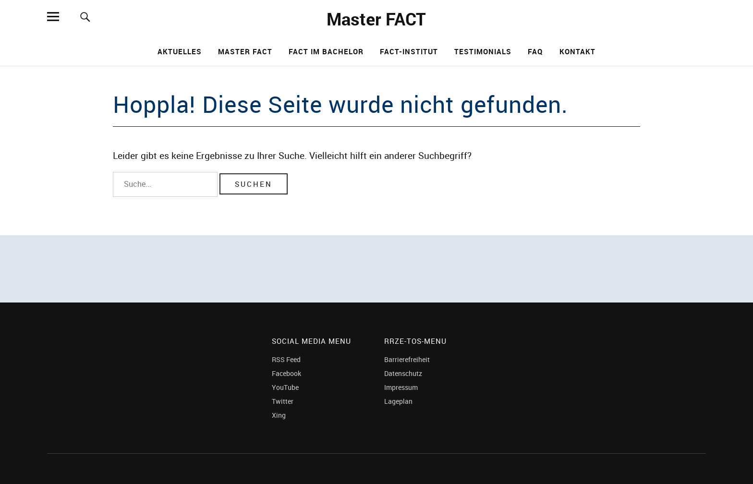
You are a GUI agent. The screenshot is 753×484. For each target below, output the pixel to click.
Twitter (282, 401)
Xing (279, 415)
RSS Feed (286, 359)
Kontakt (577, 51)
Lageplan (398, 401)
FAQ (535, 51)
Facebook (286, 373)
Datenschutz (403, 373)
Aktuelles (180, 51)
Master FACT (376, 18)
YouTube (285, 387)
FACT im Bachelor (326, 51)
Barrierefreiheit (407, 359)
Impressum (401, 387)
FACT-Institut (409, 51)
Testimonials (482, 51)
